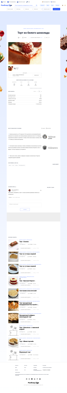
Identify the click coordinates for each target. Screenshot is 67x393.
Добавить (53, 1)
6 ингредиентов (22, 256)
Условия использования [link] (47, 367)
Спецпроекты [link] (17, 372)
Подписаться (36, 75)
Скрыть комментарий (16, 197)
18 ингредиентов (23, 283)
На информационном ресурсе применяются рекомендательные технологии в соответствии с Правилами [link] (32, 375)
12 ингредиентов (23, 244)
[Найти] (36, 5)
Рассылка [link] (44, 365)
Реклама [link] (35, 367)
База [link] (25, 367)
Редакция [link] (35, 365)
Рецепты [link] (16, 365)
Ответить (10, 197)
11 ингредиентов (23, 293)
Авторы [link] (25, 365)
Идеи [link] (16, 367)
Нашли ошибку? (56, 164)
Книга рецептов (46, 1)
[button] (48, 128)
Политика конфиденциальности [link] (37, 370)
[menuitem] (3, 2)
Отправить (25, 209)
